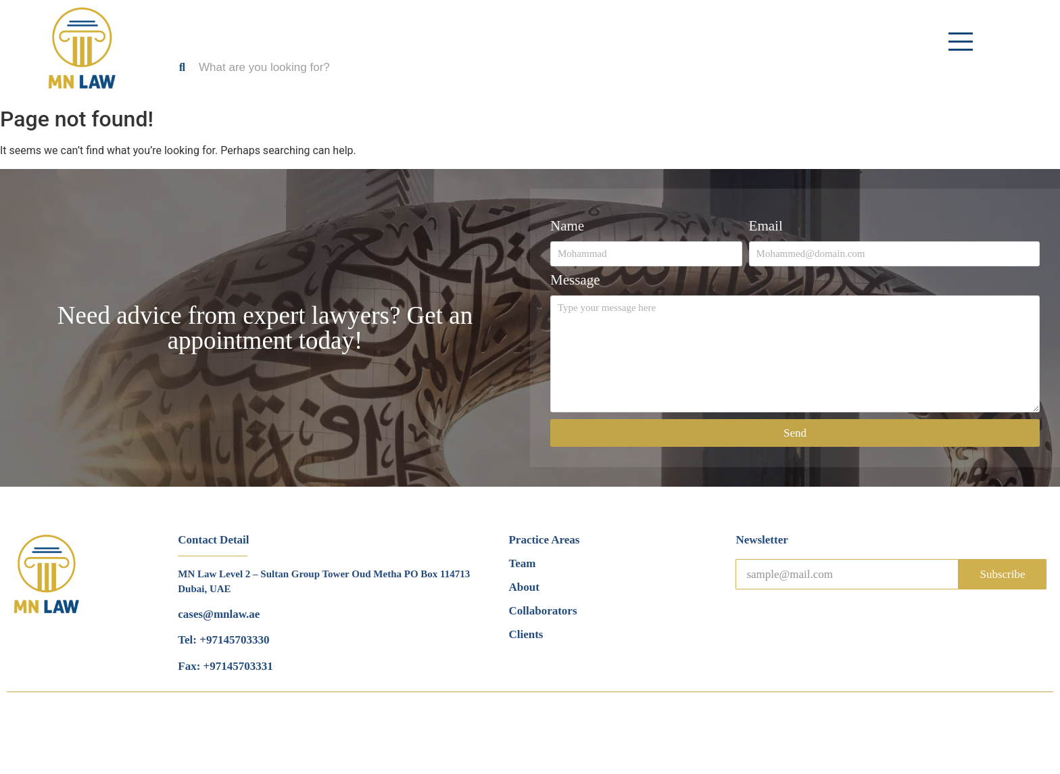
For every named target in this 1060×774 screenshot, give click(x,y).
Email (766, 226)
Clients (525, 634)
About (523, 587)
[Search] (347, 67)
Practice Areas (543, 539)
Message (575, 280)
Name (567, 226)
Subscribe (1002, 574)
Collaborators (542, 610)
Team (521, 563)
